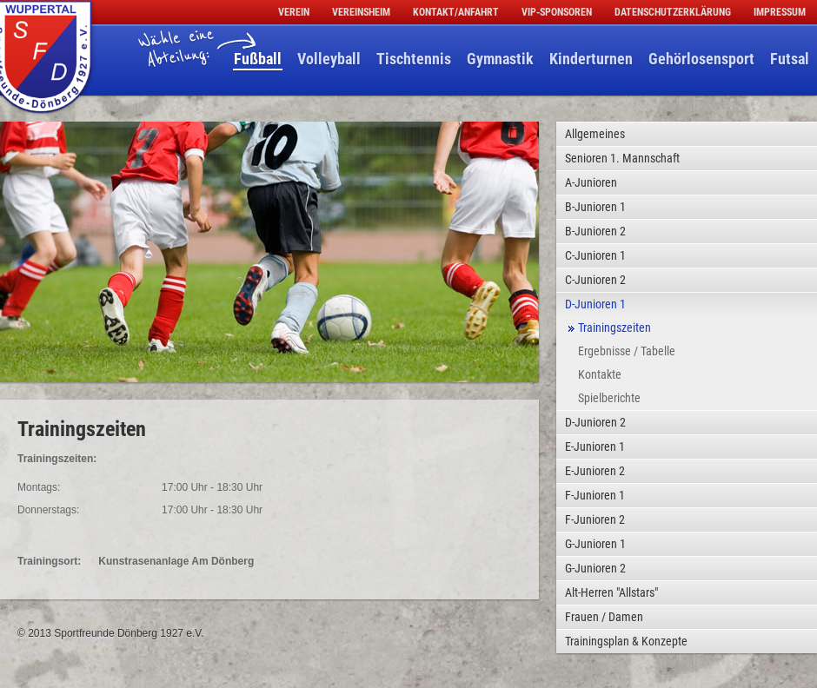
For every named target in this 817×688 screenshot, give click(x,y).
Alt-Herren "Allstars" (611, 592)
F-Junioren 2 (595, 519)
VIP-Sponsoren (556, 12)
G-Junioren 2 (595, 568)
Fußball (258, 59)
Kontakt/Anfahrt (456, 12)
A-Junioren (591, 182)
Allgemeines (595, 134)
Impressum (780, 12)
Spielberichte (609, 398)
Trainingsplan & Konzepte (626, 641)
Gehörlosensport (701, 59)
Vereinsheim (361, 12)
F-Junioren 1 (595, 495)
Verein (293, 12)
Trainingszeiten (614, 327)
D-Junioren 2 (595, 422)
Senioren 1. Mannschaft (622, 158)
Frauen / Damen (604, 617)
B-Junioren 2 (595, 231)
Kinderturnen (591, 59)
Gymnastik (500, 59)
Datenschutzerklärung (672, 12)
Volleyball (329, 59)
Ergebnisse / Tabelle (626, 351)
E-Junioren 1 (595, 446)
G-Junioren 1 (595, 544)
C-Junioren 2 (595, 280)
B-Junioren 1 (595, 207)
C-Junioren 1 (595, 255)
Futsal (789, 59)
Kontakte (599, 374)
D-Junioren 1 (595, 304)
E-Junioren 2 (595, 471)
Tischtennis (413, 59)
